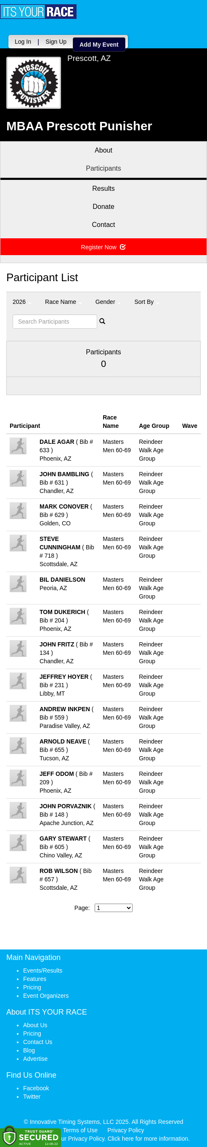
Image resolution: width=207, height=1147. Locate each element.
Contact (103, 224)
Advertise (35, 1058)
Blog (29, 1050)
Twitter (31, 1096)
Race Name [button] (63, 301)
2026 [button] (22, 301)
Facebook (36, 1088)
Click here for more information (148, 1138)
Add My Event (99, 44)
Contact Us (37, 1042)
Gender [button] (108, 301)
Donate (103, 206)
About (103, 150)
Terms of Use (80, 1130)
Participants (103, 168)
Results (103, 188)
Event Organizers (46, 995)
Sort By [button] (146, 301)
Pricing (32, 987)
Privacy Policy (125, 1130)
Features (34, 979)
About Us (35, 1025)
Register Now (103, 247)
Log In (23, 41)
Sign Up (55, 41)
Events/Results (42, 970)
